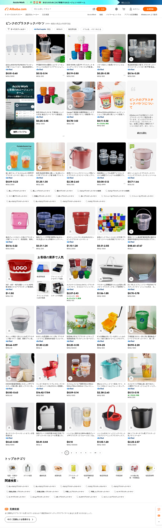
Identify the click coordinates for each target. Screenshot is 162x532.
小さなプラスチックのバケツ (70, 201)
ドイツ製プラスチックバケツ (16, 196)
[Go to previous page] (62, 453)
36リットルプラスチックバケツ (112, 497)
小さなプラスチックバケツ (95, 201)
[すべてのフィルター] (17, 29)
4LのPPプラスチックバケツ (87, 497)
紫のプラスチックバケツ (63, 191)
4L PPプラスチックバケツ (123, 492)
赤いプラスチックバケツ (65, 196)
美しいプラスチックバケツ (16, 191)
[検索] (101, 9)
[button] (94, 9)
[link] (159, 509)
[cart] (124, 9)
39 (95, 453)
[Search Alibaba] (62, 9)
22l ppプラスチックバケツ (39, 497)
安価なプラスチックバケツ (41, 196)
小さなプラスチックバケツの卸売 (89, 191)
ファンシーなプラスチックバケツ (113, 196)
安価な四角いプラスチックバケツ (18, 492)
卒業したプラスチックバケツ (73, 492)
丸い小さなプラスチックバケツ (17, 201)
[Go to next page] (100, 453)
